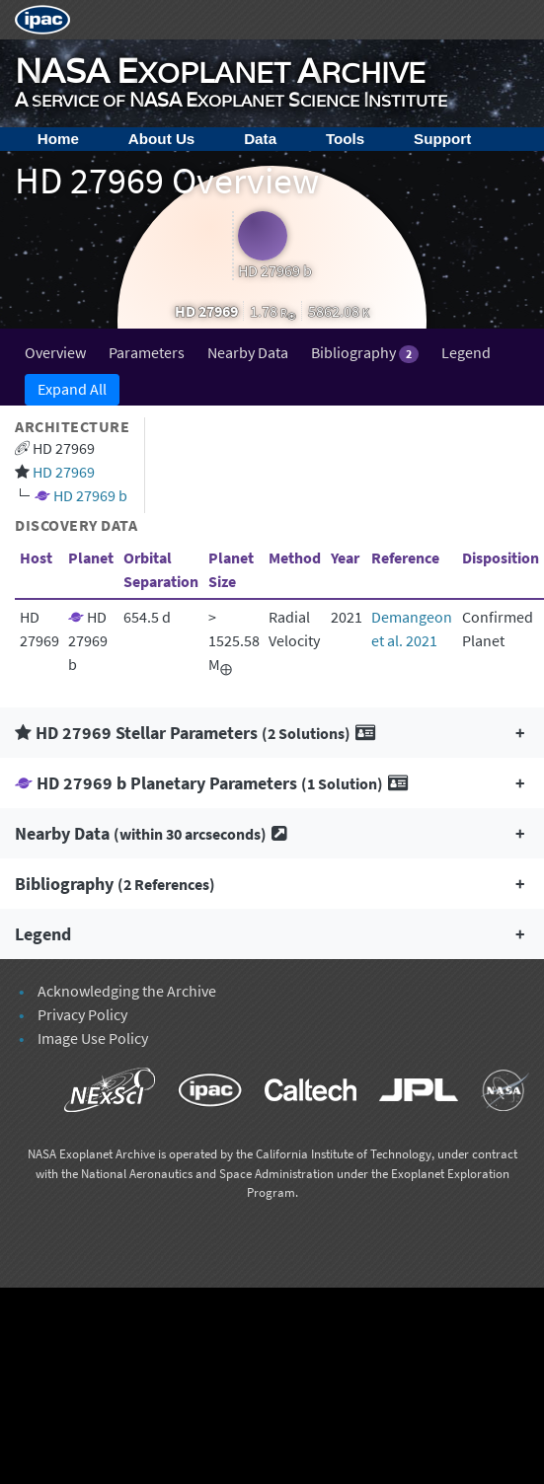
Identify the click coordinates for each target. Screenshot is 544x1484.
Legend (466, 352)
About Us (161, 138)
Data (260, 138)
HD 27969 (64, 472)
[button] (272, 732)
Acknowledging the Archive (127, 991)
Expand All (72, 389)
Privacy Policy (82, 1014)
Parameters (147, 352)
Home (58, 138)
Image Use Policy (93, 1038)
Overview (55, 352)
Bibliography (365, 352)
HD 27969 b (90, 495)
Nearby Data (247, 352)
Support (442, 138)
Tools (345, 138)
